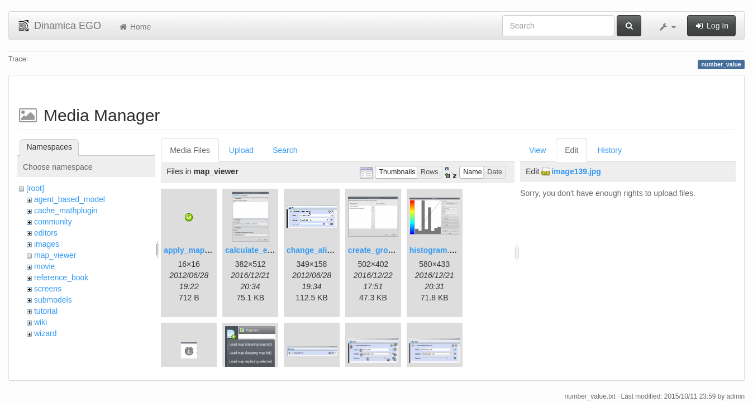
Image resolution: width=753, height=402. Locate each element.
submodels (53, 299)
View (537, 150)
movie (44, 266)
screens (47, 288)
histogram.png (436, 250)
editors (46, 232)
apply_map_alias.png (203, 250)
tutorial (46, 311)
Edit (571, 150)
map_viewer (55, 255)
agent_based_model (69, 199)
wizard (45, 333)
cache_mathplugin (66, 210)
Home (134, 26)
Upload (241, 150)
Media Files (190, 150)
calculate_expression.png (273, 250)
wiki (40, 322)
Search (285, 150)
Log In (711, 25)
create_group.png (381, 250)
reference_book (61, 277)
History (609, 150)
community (53, 221)
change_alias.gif (317, 250)
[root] (35, 188)
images (46, 244)
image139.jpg (576, 171)
